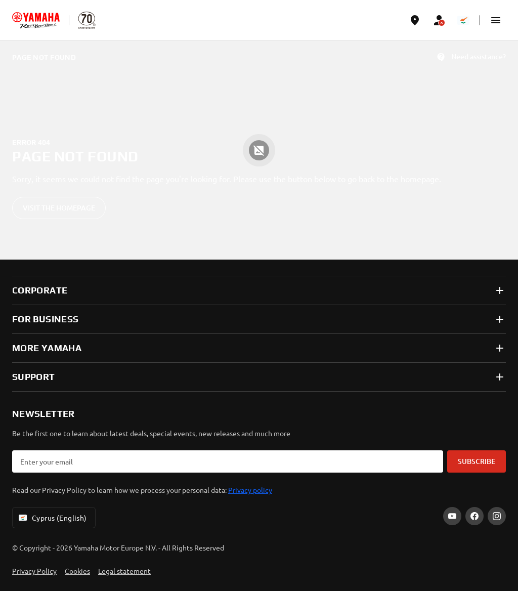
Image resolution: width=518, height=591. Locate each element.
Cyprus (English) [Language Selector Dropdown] (52, 518)
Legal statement (124, 570)
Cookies (77, 570)
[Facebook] (474, 516)
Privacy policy (250, 489)
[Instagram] (497, 516)
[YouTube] (452, 516)
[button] (496, 20)
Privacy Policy (34, 570)
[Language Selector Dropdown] (463, 20)
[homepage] (36, 20)
